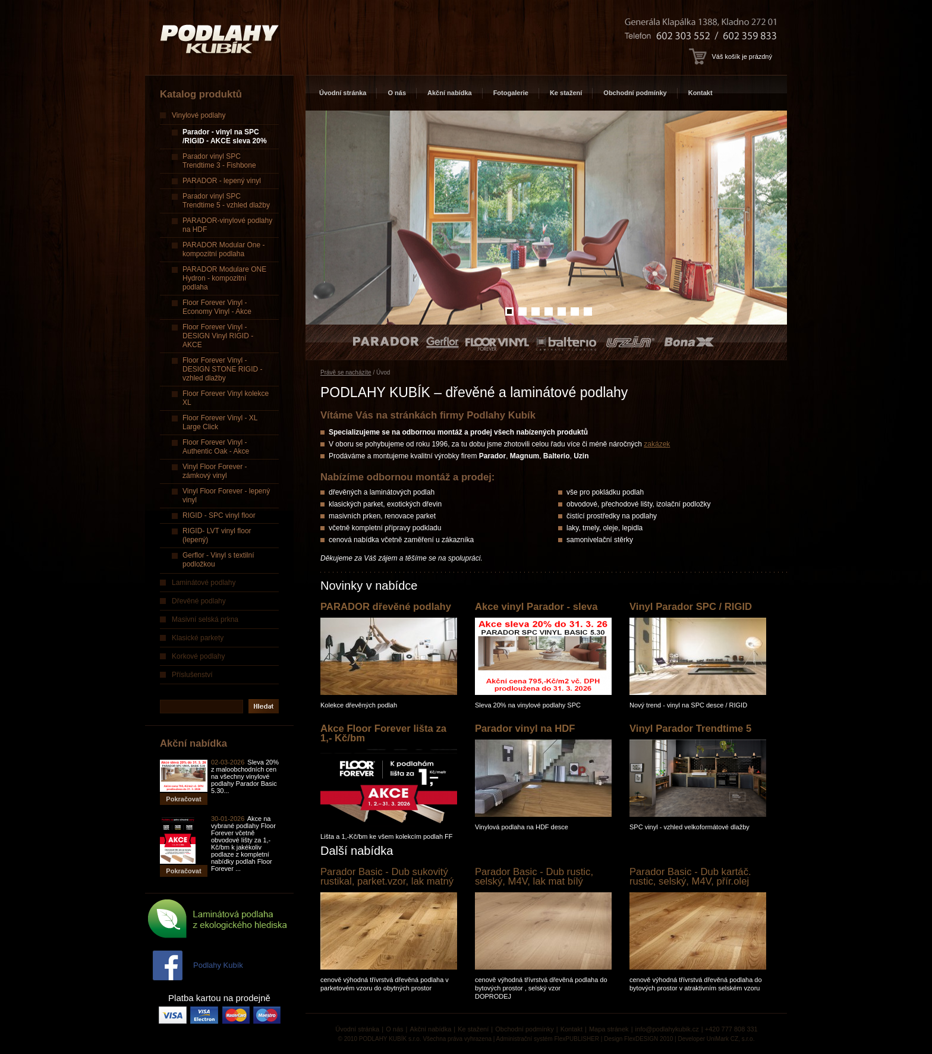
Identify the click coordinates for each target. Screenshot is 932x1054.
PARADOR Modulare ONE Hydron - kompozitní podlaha (224, 278)
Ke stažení (566, 92)
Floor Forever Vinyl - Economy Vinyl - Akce (216, 307)
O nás (397, 92)
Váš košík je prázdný (730, 56)
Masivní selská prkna (205, 619)
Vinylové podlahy (199, 115)
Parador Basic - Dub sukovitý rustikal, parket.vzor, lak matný (387, 876)
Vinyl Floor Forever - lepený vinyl (226, 495)
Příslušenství (192, 675)
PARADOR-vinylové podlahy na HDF (227, 225)
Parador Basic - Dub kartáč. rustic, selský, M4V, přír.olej (690, 876)
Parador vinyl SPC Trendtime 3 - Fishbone (219, 160)
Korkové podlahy (198, 656)
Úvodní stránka (342, 92)
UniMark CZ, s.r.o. (731, 1039)
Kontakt (700, 92)
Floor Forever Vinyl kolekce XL (225, 398)
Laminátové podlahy (203, 582)
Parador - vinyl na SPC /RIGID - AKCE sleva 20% (224, 136)
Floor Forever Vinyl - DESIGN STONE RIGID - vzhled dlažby (222, 369)
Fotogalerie (510, 92)
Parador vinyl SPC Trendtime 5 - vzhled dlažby (226, 200)
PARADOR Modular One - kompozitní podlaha (223, 249)
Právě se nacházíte (345, 372)
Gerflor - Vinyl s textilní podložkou (218, 559)
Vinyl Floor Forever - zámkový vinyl (214, 471)
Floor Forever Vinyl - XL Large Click (220, 422)
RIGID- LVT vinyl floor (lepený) (216, 535)
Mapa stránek (609, 1029)
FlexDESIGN (641, 1039)
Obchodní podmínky (634, 92)
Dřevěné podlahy (199, 601)
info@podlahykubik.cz (667, 1029)
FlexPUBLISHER (576, 1039)
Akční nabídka (449, 92)
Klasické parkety (197, 638)
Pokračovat (183, 799)
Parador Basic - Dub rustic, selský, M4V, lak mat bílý (534, 876)
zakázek (657, 444)
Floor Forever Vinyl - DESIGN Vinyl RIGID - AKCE (217, 336)
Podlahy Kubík (218, 965)
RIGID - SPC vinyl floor (219, 515)
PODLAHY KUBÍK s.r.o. (390, 1039)
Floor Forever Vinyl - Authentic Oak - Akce (215, 446)
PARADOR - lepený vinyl (221, 181)
